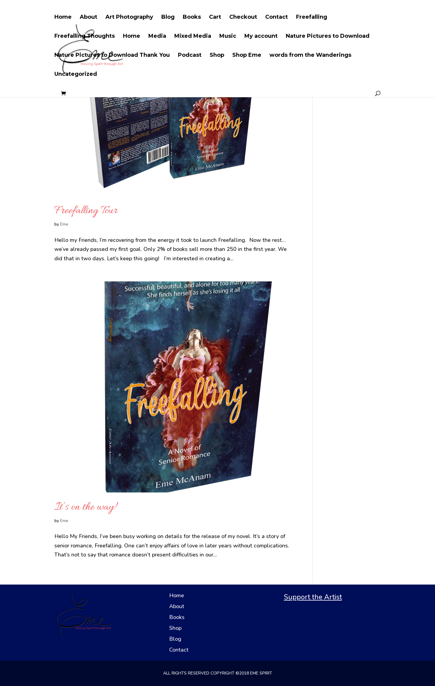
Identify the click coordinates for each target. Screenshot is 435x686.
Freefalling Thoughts (84, 36)
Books (192, 17)
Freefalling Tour (86, 211)
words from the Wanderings (310, 55)
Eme (64, 224)
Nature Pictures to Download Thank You (112, 55)
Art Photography (129, 17)
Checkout (243, 17)
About (88, 17)
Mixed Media (192, 36)
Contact (276, 17)
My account (261, 36)
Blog (168, 17)
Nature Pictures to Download (327, 36)
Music (227, 36)
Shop (217, 55)
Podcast (189, 55)
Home (63, 17)
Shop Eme (246, 55)
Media (157, 36)
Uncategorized (75, 74)
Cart (215, 17)
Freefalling (311, 17)
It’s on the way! (85, 507)
